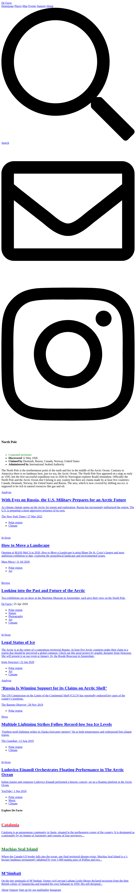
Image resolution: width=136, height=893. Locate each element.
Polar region (15, 522)
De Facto (6, 2)
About (49, 6)
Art (10, 570)
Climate (13, 525)
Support (41, 6)
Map (24, 6)
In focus (6, 537)
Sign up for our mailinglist (34, 889)
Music (12, 800)
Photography (15, 616)
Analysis (6, 492)
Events (32, 6)
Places (18, 6)
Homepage (7, 6)
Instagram (55, 889)
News (4, 716)
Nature (12, 613)
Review (5, 582)
